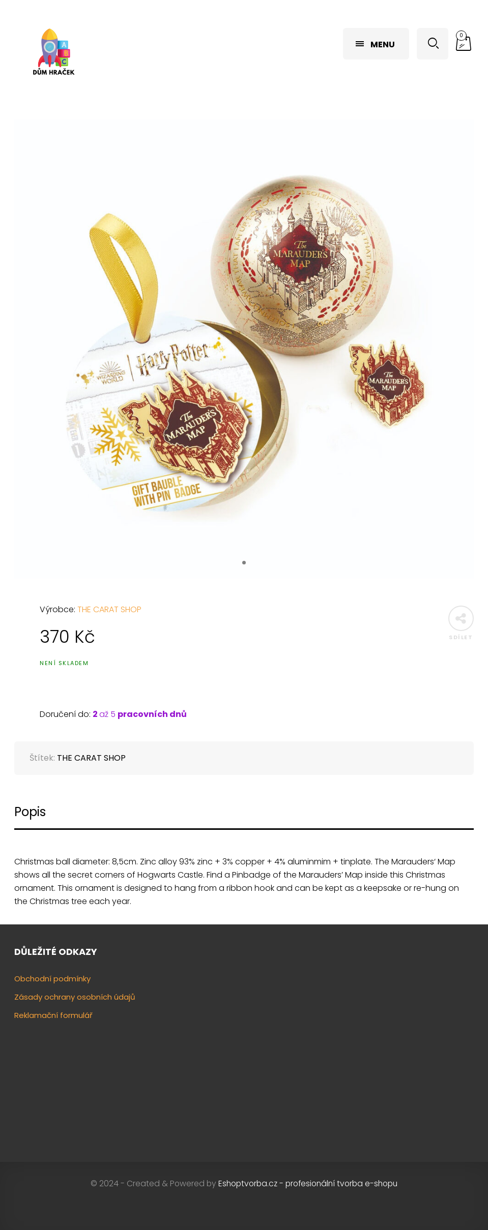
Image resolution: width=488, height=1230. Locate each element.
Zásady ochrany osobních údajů (74, 997)
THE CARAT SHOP (109, 609)
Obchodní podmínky (52, 978)
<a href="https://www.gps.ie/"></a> (363, 1051)
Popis (30, 811)
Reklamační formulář (53, 1015)
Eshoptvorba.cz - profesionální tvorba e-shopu (307, 1183)
